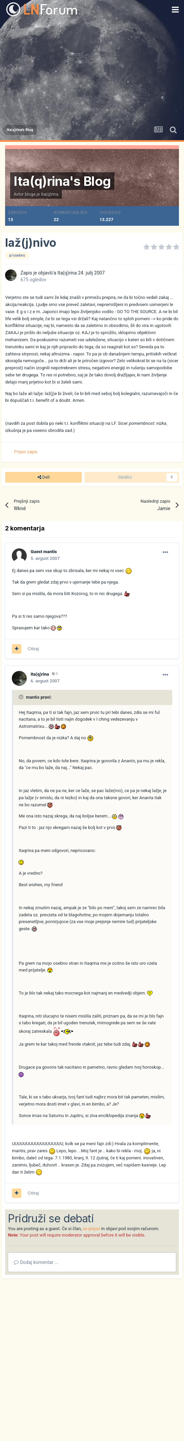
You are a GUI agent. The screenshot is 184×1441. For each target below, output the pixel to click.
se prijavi (91, 1228)
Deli (44, 477)
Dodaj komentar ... (36, 1262)
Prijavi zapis (25, 451)
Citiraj (33, 648)
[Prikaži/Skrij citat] (22, 697)
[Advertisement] (92, 70)
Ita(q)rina (50, 194)
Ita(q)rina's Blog (62, 181)
